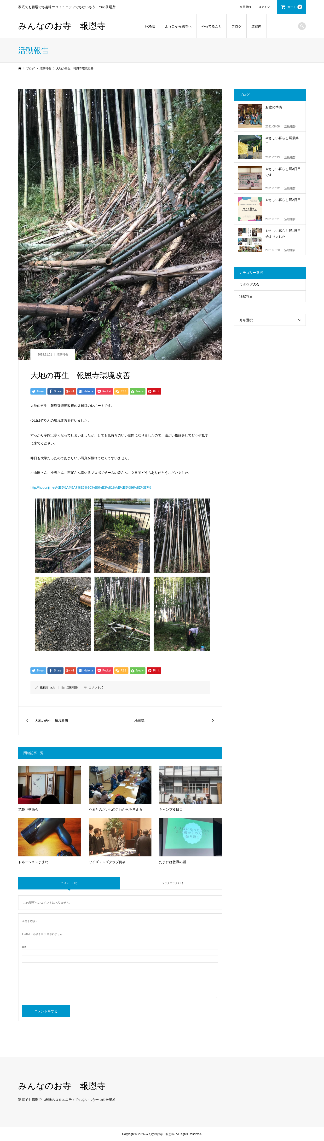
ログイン (264, 7)
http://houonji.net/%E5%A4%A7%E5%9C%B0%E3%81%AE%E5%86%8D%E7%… (92, 487)
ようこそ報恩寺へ (178, 26)
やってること (212, 26)
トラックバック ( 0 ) (171, 883)
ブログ (236, 26)
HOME (150, 26)
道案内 (256, 26)
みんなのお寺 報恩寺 (62, 26)
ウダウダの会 (249, 284)
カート (294, 7)
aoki (53, 687)
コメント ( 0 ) (69, 883)
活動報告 (62, 354)
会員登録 (245, 7)
